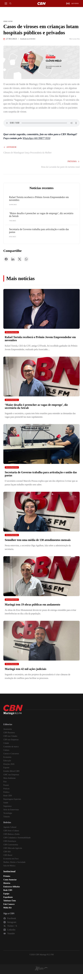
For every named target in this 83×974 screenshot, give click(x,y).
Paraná (6, 785)
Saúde (5, 803)
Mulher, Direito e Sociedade (14, 862)
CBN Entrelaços (9, 841)
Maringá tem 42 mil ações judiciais (25, 668)
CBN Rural (7, 855)
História (6, 883)
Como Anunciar (10, 880)
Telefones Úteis (9, 901)
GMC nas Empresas (11, 775)
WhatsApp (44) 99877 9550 (36, 138)
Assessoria (7, 729)
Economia (7, 757)
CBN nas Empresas (11, 740)
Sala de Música (9, 866)
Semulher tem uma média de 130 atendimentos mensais (38, 539)
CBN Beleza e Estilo (11, 834)
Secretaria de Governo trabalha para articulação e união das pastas (39, 230)
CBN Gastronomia (10, 845)
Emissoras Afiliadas (11, 887)
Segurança (7, 806)
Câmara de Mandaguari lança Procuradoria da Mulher (27, 152)
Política (6, 792)
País (5, 782)
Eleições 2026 (8, 764)
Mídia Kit (7, 908)
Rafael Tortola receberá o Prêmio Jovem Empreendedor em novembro (39, 198)
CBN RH (7, 852)
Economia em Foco (11, 859)
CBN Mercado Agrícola (12, 848)
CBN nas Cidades (10, 736)
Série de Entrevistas (12, 332)
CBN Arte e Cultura (11, 831)
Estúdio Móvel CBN (11, 771)
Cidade (6, 743)
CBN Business (9, 733)
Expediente (8, 897)
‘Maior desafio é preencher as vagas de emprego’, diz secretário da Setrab (41, 215)
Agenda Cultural (9, 827)
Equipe (6, 894)
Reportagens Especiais (12, 799)
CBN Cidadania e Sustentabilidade (17, 838)
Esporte (6, 768)
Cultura (6, 750)
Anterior (9, 147)
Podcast (6, 789)
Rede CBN (7, 796)
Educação (7, 761)
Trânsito (6, 817)
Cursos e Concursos (11, 754)
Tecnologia (7, 813)
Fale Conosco (9, 904)
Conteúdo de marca (11, 747)
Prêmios (6, 876)
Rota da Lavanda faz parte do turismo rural (60, 167)
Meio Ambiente (9, 778)
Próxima (73, 161)
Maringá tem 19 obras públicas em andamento (32, 604)
